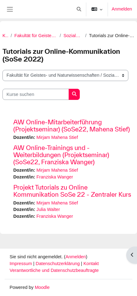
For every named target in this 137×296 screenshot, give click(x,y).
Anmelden (122, 8)
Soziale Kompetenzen (73, 35)
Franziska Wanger (54, 176)
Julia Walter (48, 209)
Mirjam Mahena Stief (57, 137)
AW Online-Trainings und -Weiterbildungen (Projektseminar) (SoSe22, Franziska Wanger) (61, 154)
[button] (78, 9)
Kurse (5, 35)
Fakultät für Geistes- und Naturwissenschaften (36, 35)
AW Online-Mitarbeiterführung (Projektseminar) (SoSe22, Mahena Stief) (71, 125)
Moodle (42, 287)
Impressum (21, 263)
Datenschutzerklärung (58, 263)
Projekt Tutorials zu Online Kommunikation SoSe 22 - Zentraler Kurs (72, 191)
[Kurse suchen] (35, 94)
